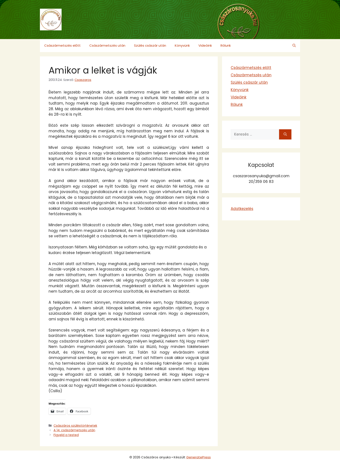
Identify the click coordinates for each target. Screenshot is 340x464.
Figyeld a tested (66, 435)
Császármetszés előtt (62, 45)
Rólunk (226, 45)
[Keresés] (285, 134)
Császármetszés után (107, 45)
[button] (294, 45)
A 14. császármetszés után (74, 430)
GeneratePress (198, 457)
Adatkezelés (242, 208)
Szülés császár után (150, 45)
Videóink (205, 45)
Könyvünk (182, 45)
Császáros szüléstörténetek (75, 425)
